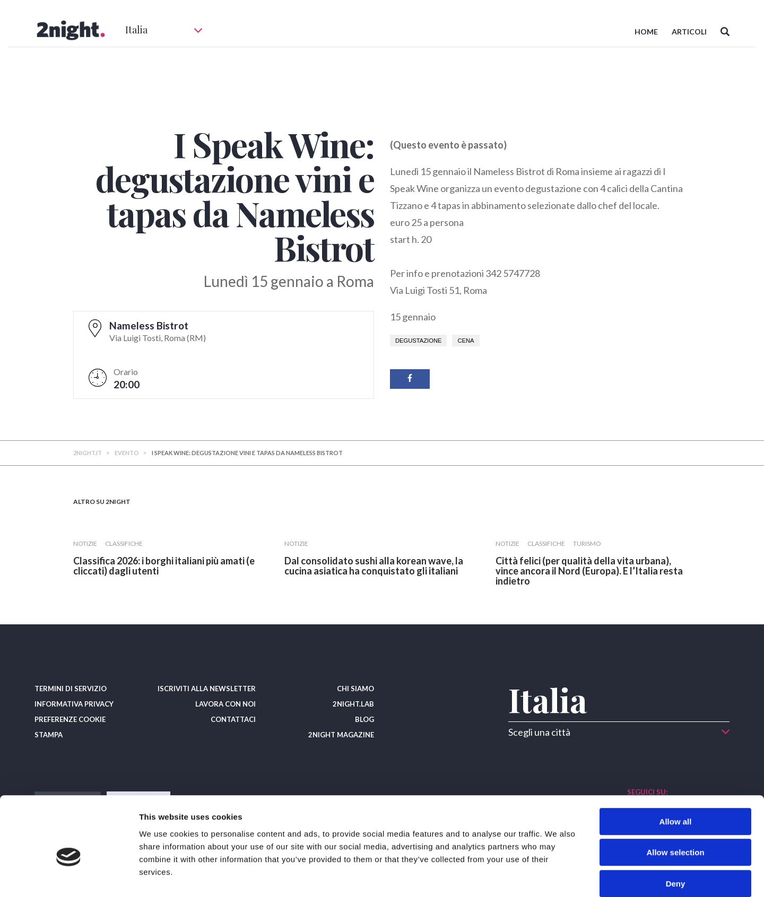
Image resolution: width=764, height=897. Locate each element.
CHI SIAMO (355, 688)
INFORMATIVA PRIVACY (74, 704)
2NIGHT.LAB (353, 704)
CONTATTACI (233, 719)
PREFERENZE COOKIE (70, 719)
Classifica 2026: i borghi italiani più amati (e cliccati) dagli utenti (164, 566)
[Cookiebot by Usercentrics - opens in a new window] (68, 876)
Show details (556, 876)
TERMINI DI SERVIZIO (70, 688)
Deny (675, 829)
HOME (646, 31)
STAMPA (48, 734)
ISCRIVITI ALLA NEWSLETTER (207, 688)
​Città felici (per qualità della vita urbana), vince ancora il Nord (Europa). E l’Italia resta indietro (589, 571)
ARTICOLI (689, 31)
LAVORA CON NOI (225, 704)
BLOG (364, 719)
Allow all (675, 767)
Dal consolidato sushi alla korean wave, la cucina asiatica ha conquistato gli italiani (373, 566)
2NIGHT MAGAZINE (341, 734)
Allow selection (675, 798)
